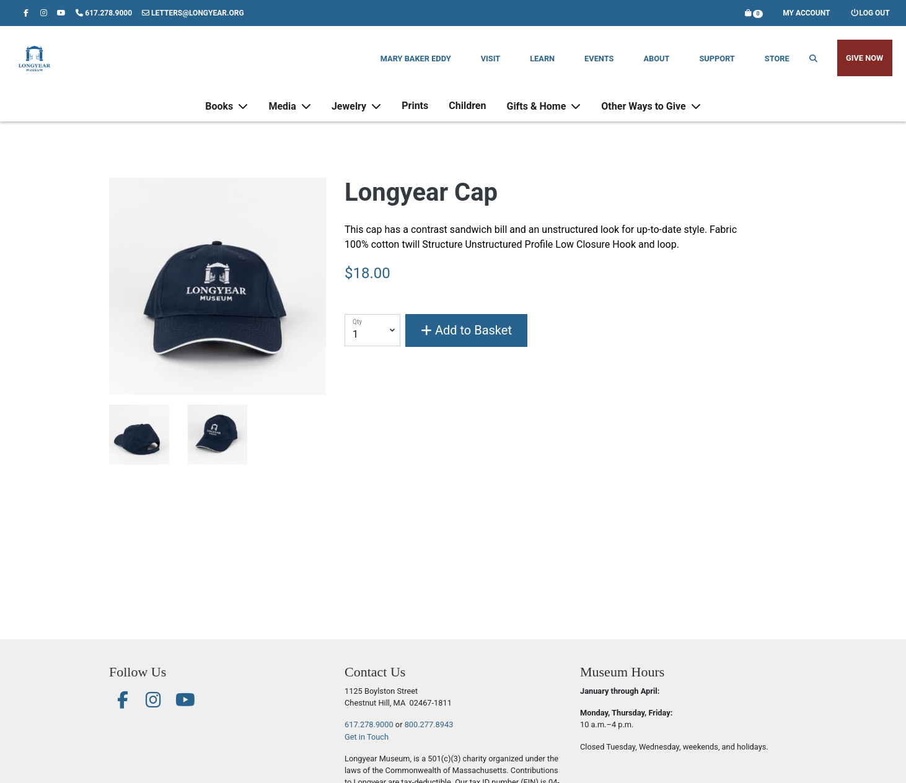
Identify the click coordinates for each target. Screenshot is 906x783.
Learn (542, 58)
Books (220, 115)
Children (467, 115)
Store (777, 58)
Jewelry (350, 115)
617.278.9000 (369, 724)
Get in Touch (367, 736)
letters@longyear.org (193, 13)
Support (716, 58)
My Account (806, 13)
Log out (870, 13)
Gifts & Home (537, 115)
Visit (490, 58)
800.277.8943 (429, 724)
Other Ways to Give (644, 115)
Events (599, 58)
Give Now (864, 58)
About (656, 58)
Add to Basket (466, 330)
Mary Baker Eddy (415, 58)
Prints (415, 115)
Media (283, 115)
